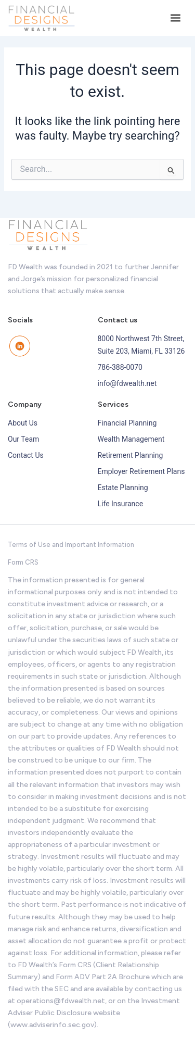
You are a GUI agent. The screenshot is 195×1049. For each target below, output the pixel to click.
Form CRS (23, 562)
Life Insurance (121, 503)
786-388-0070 (120, 367)
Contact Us (26, 455)
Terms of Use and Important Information (71, 544)
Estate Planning (123, 487)
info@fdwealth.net (127, 383)
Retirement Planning (130, 455)
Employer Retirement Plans (141, 471)
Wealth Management (131, 439)
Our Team (23, 439)
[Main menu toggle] (175, 18)
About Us (22, 423)
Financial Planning (127, 423)
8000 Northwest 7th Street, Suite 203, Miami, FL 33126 (141, 344)
